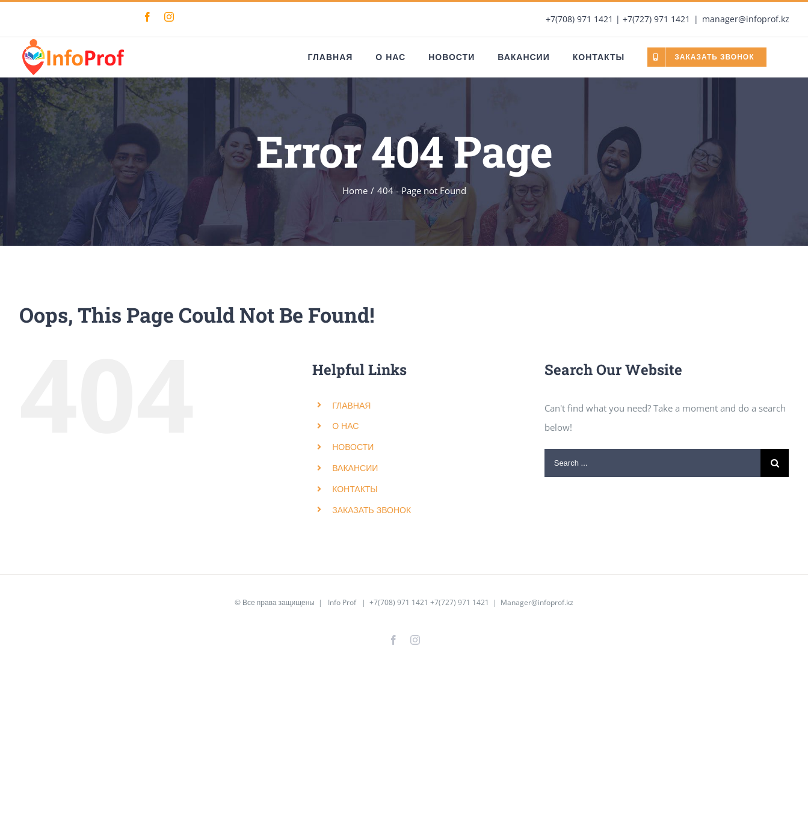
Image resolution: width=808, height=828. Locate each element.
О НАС (345, 425)
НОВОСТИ (353, 446)
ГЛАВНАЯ (351, 405)
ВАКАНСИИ (355, 467)
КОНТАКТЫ (355, 489)
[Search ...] (652, 463)
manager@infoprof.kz (745, 19)
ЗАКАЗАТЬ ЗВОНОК (371, 510)
